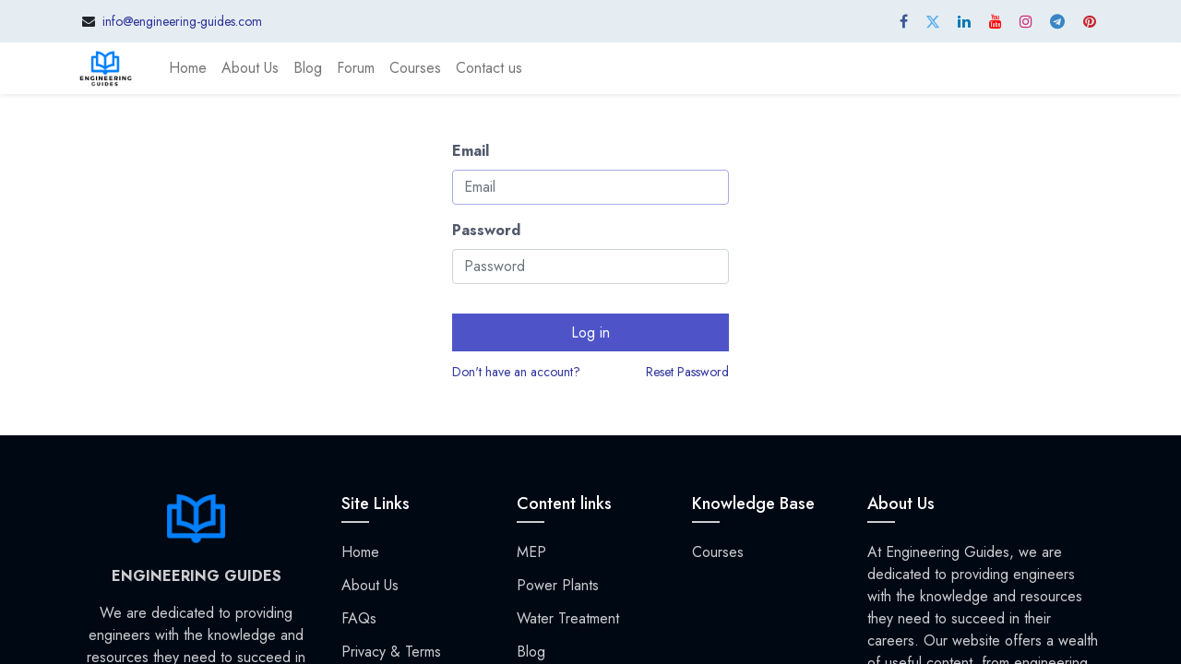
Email (470, 150)
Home (360, 552)
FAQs (358, 618)
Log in (590, 332)
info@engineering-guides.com (182, 21)
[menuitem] (187, 68)
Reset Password (687, 371)
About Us (370, 585)
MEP (531, 552)
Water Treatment (568, 618)
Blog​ (531, 651)
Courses (718, 552)
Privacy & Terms (391, 651)
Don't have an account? (516, 371)
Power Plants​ (558, 585)
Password (486, 230)
